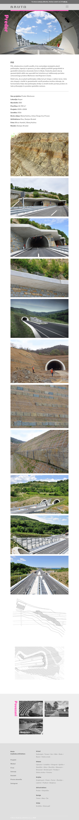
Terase (46, 754)
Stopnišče (45, 790)
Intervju (13, 772)
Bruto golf (46, 806)
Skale (60, 754)
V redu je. (64, 2)
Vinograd (54, 764)
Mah (55, 754)
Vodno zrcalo (46, 757)
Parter (53, 780)
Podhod (45, 783)
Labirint (38, 783)
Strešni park (48, 770)
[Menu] (67, 7)
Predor (38, 790)
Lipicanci (39, 764)
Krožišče (39, 806)
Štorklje (59, 780)
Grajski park (40, 780)
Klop (43, 798)
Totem (38, 798)
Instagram (14, 783)
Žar (47, 798)
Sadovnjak (39, 754)
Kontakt (13, 775)
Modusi (13, 764)
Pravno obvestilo (16, 779)
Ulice (45, 767)
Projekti (13, 760)
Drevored (39, 770)
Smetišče (39, 767)
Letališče (47, 764)
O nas (12, 768)
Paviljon (56, 770)
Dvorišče (52, 767)
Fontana (49, 772)
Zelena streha (40, 772)
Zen (51, 754)
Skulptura (52, 783)
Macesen (59, 767)
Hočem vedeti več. (55, 2)
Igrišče (61, 764)
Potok (48, 780)
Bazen (38, 757)
